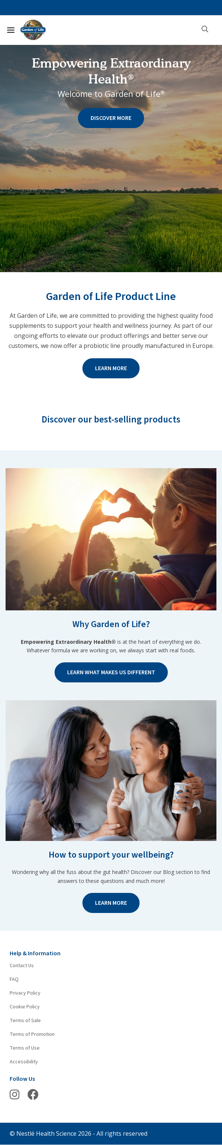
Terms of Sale (25, 1020)
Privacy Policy (25, 993)
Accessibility (24, 1062)
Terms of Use (25, 1048)
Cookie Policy (25, 1007)
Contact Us (22, 965)
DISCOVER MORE (111, 118)
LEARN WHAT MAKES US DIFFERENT (111, 672)
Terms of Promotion (32, 1034)
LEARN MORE (111, 368)
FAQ (14, 979)
